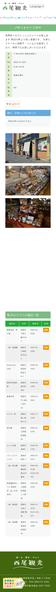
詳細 (46, 330)
